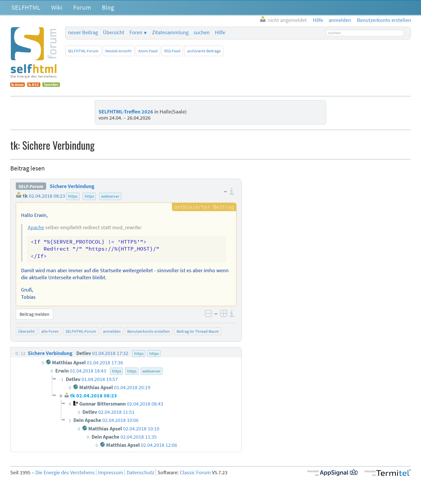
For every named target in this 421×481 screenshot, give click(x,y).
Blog (108, 7)
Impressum (110, 472)
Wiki (56, 7)
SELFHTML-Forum (83, 51)
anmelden (112, 331)
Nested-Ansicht (118, 51)
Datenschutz (140, 472)
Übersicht (113, 32)
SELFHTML (25, 7)
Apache (36, 227)
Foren (136, 32)
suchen (202, 32)
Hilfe (220, 32)
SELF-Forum (30, 186)
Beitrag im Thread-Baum (198, 331)
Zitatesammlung (170, 32)
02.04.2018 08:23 (47, 196)
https (72, 196)
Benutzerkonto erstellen (148, 331)
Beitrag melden (34, 314)
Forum (82, 7)
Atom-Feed (148, 51)
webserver (110, 196)
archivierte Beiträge (204, 51)
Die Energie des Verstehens (65, 472)
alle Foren (50, 331)
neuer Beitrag (83, 32)
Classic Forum (195, 472)
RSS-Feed (172, 51)
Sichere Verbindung (72, 186)
